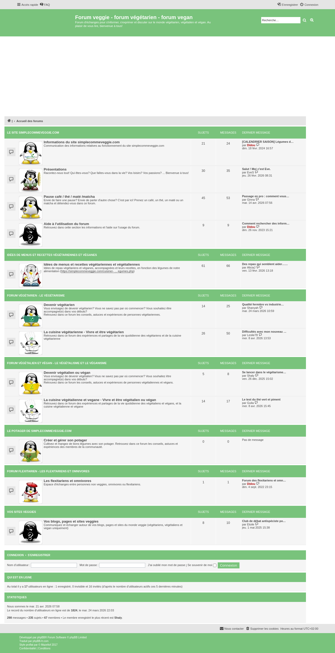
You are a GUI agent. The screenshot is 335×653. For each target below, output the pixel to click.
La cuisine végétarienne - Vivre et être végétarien (84, 332)
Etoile (250, 524)
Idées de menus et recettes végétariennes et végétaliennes (92, 264)
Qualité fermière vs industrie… (263, 304)
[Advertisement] (167, 75)
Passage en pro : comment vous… (265, 196)
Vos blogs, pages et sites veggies (71, 521)
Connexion (15, 555)
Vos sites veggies (21, 511)
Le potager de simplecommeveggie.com (39, 430)
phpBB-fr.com (41, 641)
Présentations (55, 169)
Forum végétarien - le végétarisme (36, 295)
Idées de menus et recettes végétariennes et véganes (52, 254)
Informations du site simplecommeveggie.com (82, 142)
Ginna (251, 199)
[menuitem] (45, 5)
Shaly (250, 375)
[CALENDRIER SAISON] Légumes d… (268, 141)
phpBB (41, 637)
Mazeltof (46, 644)
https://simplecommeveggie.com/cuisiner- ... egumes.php (97, 271)
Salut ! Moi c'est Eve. (256, 169)
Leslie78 (252, 335)
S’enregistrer (39, 555)
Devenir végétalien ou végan (67, 373)
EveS (250, 172)
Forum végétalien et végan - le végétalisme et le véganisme (57, 363)
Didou (251, 145)
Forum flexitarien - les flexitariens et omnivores (48, 471)
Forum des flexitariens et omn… (264, 480)
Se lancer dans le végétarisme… (264, 372)
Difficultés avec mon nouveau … (264, 331)
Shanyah (252, 307)
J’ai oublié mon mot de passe (166, 565)
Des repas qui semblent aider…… (265, 264)
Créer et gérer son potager (65, 440)
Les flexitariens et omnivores (67, 481)
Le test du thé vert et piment (261, 399)
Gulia (250, 402)
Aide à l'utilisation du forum (66, 224)
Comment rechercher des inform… (265, 223)
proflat (29, 644)
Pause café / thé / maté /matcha (69, 197)
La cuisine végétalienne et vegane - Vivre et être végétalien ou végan (100, 400)
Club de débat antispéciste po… (264, 521)
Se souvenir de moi (202, 565)
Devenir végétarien (59, 305)
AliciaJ (251, 267)
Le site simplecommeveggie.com (33, 132)
